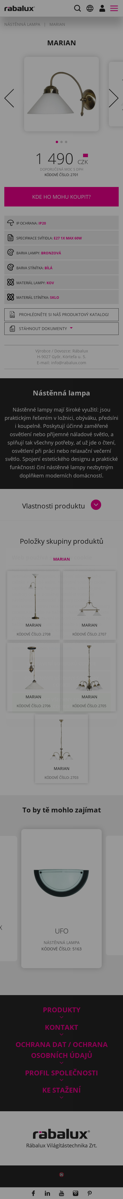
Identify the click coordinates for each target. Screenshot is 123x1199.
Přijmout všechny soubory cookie (61, 669)
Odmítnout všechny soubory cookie (61, 647)
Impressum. (61, 614)
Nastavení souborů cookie (61, 630)
